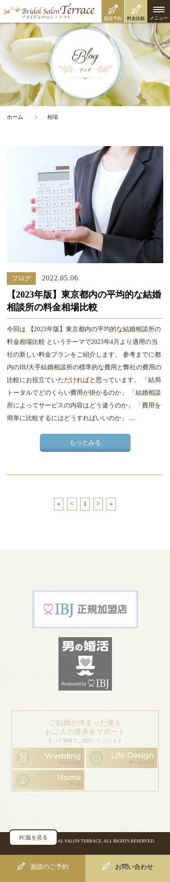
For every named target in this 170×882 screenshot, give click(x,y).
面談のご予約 (49, 866)
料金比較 (136, 18)
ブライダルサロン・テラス (85, 11)
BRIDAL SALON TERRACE (74, 840)
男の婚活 (85, 664)
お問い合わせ (134, 866)
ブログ (21, 278)
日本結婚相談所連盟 (85, 609)
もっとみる (85, 442)
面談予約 (113, 18)
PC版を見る (33, 837)
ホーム (15, 117)
